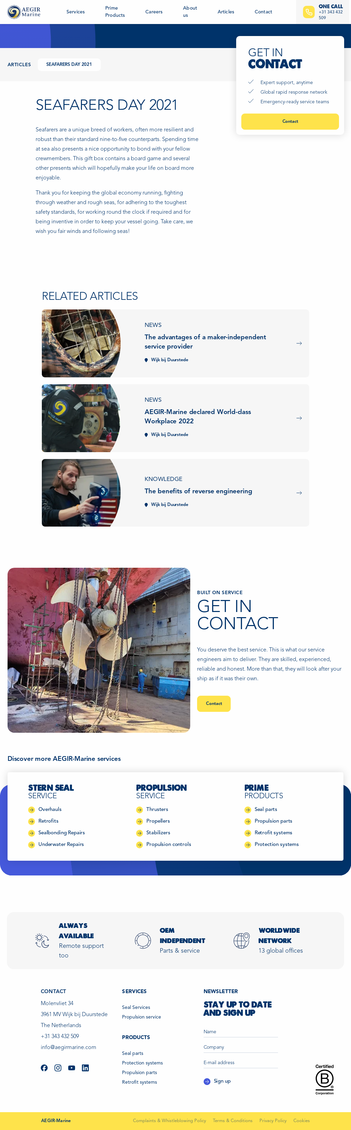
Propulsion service (141, 1017)
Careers (153, 12)
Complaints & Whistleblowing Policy (169, 1121)
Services (75, 12)
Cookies (301, 1121)
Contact (263, 12)
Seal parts (132, 1053)
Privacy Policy (273, 1121)
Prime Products (115, 12)
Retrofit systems (139, 1082)
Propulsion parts (139, 1072)
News (153, 325)
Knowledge (164, 479)
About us (190, 12)
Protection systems (142, 1063)
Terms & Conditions (233, 1121)
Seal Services (136, 1007)
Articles (226, 12)
